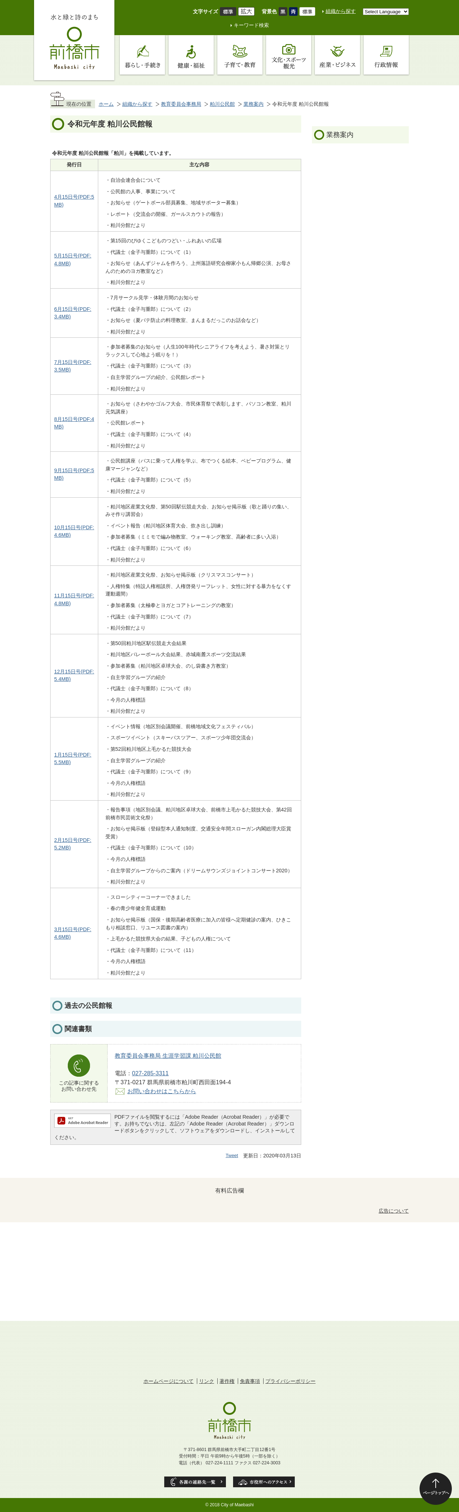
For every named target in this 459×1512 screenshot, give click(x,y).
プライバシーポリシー (290, 1381)
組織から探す (341, 11)
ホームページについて (168, 1381)
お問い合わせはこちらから (161, 1091)
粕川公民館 (222, 104)
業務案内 (253, 104)
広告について (394, 1211)
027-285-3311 (150, 1073)
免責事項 (250, 1381)
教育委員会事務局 (181, 104)
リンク (206, 1381)
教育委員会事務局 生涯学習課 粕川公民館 (168, 1055)
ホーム (106, 104)
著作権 (227, 1381)
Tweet (232, 1155)
